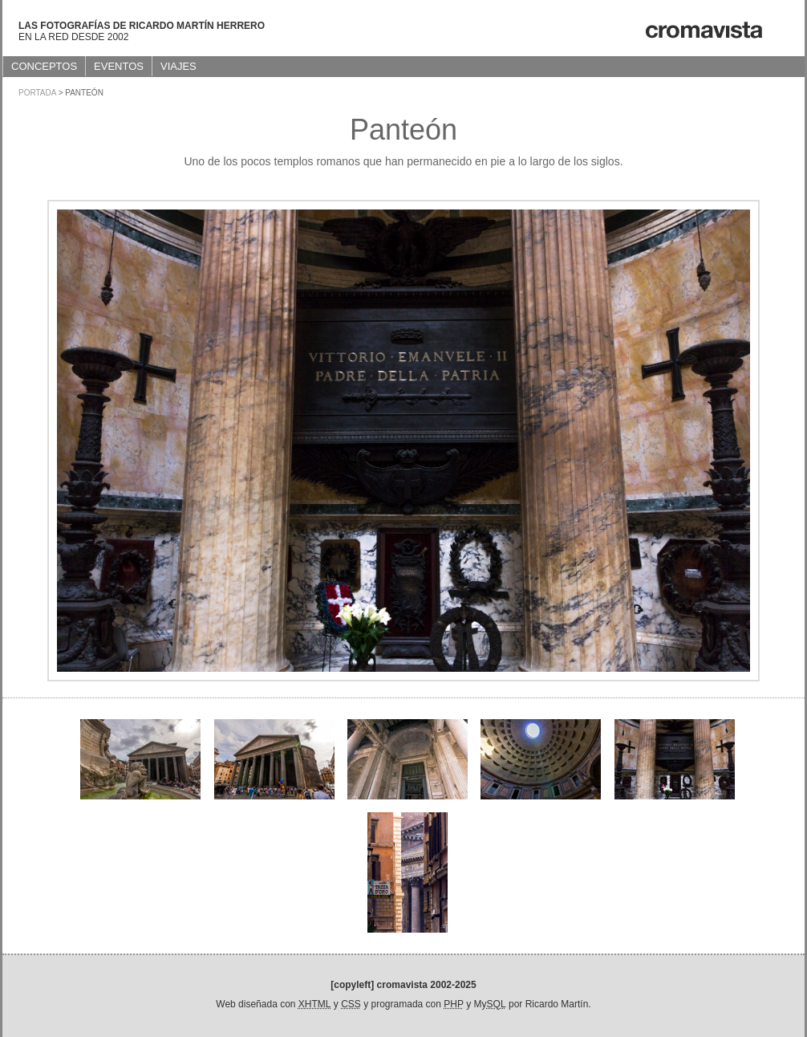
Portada (37, 92)
